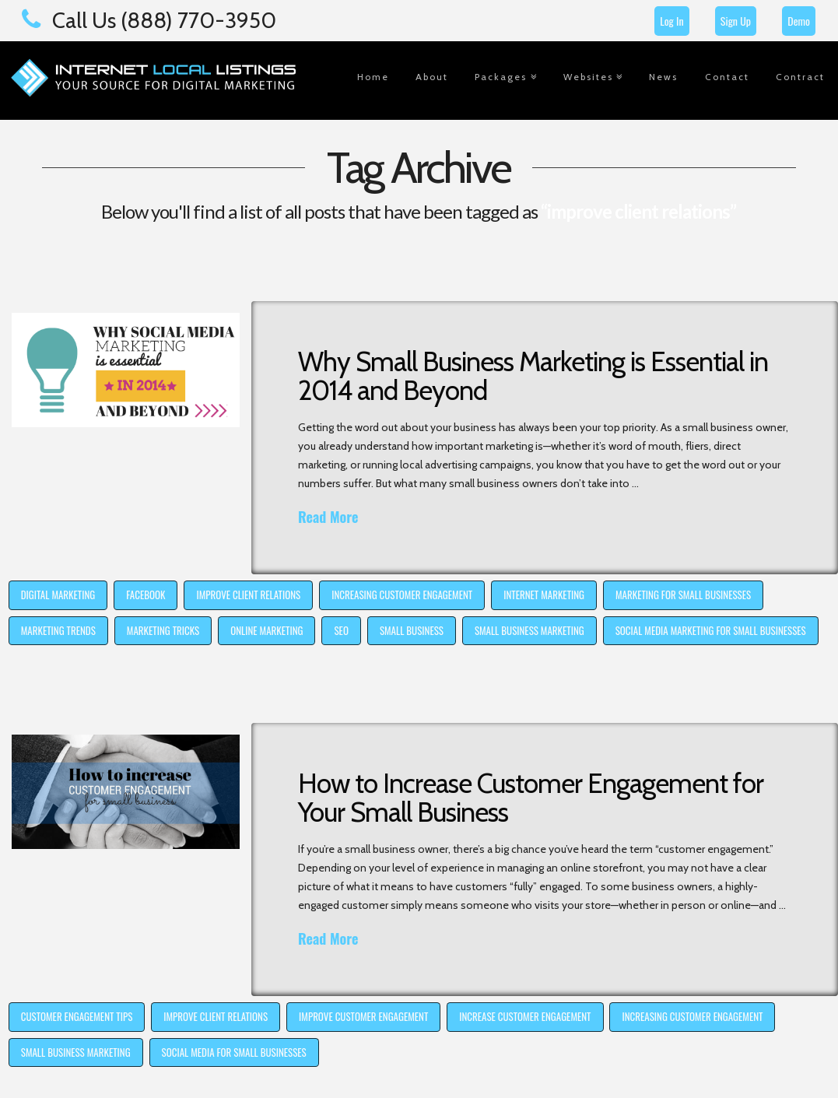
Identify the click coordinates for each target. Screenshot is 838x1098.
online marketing (266, 630)
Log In (671, 20)
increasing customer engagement (401, 594)
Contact (727, 76)
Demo (798, 20)
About (431, 76)
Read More (328, 517)
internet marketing (543, 594)
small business (412, 630)
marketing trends (58, 630)
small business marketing (529, 630)
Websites (588, 76)
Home (373, 76)
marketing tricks (163, 630)
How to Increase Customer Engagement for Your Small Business (530, 797)
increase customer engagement (525, 1016)
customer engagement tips (77, 1016)
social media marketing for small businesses (710, 630)
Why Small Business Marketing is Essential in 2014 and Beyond (533, 376)
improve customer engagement (363, 1016)
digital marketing (58, 594)
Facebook (145, 594)
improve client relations (248, 594)
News (663, 76)
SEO (341, 630)
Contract (800, 76)
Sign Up (736, 20)
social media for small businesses (234, 1052)
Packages (501, 76)
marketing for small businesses (683, 594)
